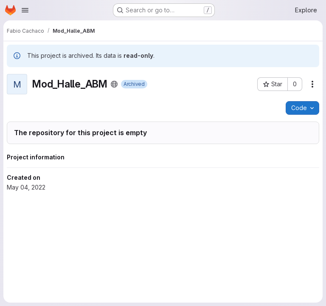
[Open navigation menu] (25, 10)
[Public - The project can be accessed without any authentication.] (114, 84)
